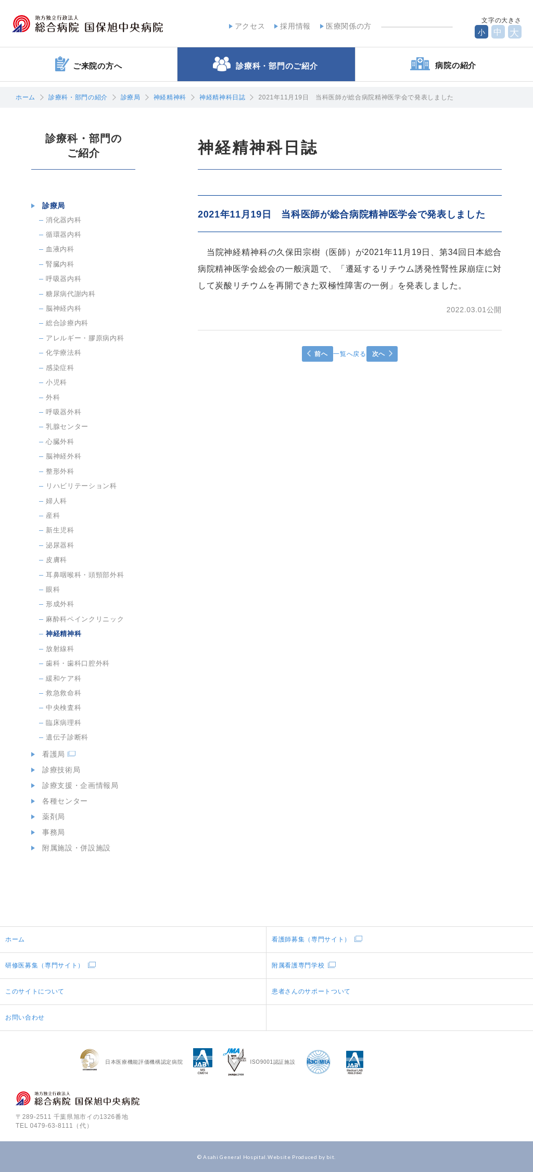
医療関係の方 (345, 25)
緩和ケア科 (63, 678)
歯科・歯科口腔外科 (78, 663)
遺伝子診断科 (67, 737)
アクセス (246, 25)
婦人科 (56, 501)
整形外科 (60, 471)
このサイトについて (35, 991)
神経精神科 (170, 97)
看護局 (50, 754)
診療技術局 (58, 770)
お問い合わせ (25, 1017)
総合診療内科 (67, 323)
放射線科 (60, 649)
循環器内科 (63, 234)
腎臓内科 (60, 264)
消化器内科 (63, 220)
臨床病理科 (63, 723)
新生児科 (60, 530)
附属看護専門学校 (298, 965)
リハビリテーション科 (81, 486)
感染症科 (60, 368)
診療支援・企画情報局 (77, 785)
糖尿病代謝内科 (71, 294)
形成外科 (60, 604)
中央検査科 (63, 707)
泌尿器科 (60, 545)
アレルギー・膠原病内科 (85, 338)
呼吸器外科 (63, 412)
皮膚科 (56, 560)
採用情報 (291, 25)
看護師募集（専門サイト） (311, 939)
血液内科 (60, 249)
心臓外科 (60, 441)
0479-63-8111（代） (61, 1125)
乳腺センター (67, 426)
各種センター (61, 801)
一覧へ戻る (349, 354)
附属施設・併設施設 (73, 848)
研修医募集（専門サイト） (44, 965)
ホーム (25, 97)
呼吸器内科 (63, 279)
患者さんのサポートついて (311, 991)
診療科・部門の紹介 (78, 97)
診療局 (131, 97)
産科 (53, 515)
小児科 (56, 382)
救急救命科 (63, 693)
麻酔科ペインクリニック (85, 619)
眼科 (53, 589)
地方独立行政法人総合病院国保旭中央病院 (102, 25)
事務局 (50, 832)
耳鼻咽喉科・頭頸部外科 (85, 575)
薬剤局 (50, 816)
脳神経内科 (63, 308)
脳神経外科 (63, 456)
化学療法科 (63, 352)
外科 (53, 397)
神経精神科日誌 (222, 97)
